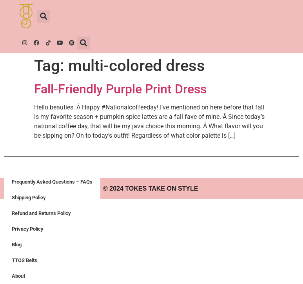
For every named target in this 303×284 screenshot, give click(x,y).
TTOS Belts (24, 260)
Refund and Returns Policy (41, 213)
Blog (17, 245)
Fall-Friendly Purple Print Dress (120, 89)
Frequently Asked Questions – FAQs (52, 182)
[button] (43, 16)
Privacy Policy (27, 229)
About (18, 276)
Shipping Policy (28, 197)
